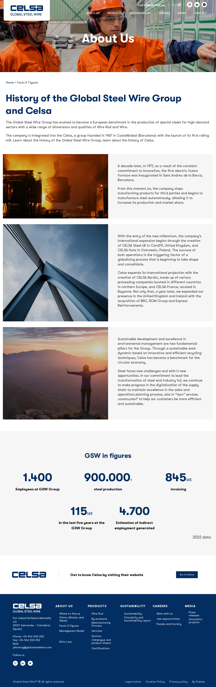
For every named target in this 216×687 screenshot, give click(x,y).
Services (97, 630)
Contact (200, 13)
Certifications (101, 648)
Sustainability (140, 13)
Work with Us (164, 613)
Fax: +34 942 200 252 (26, 640)
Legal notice (133, 681)
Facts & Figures (69, 625)
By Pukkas (198, 681)
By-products (99, 618)
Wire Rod (97, 613)
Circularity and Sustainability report (137, 619)
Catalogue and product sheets (101, 641)
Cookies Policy (155, 681)
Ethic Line (65, 641)
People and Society (168, 623)
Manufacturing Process (101, 624)
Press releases (194, 614)
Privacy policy (178, 681)
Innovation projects (195, 621)
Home (10, 82)
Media (182, 13)
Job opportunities (168, 618)
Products (114, 13)
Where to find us (69, 613)
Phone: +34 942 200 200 (28, 636)
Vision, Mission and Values (71, 619)
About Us (93, 13)
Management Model (71, 630)
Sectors (96, 636)
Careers (164, 13)
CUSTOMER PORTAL (152, 5)
